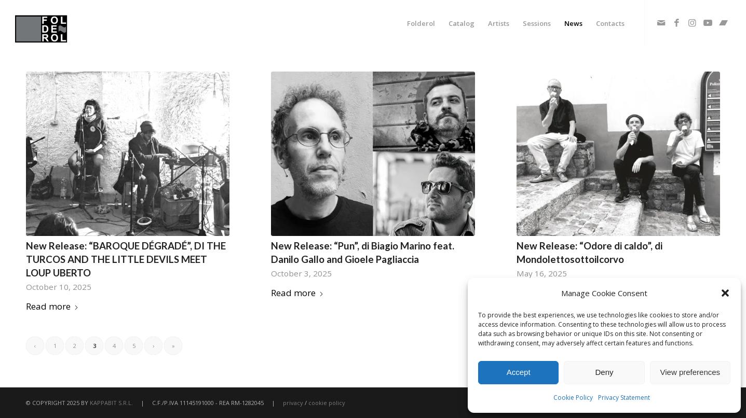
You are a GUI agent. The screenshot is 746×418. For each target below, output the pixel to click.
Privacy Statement (624, 397)
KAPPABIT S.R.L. (111, 403)
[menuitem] (421, 23)
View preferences (690, 372)
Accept (519, 372)
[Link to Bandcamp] (723, 23)
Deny (604, 372)
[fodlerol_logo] (66, 23)
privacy (293, 403)
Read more (52, 306)
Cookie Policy (573, 397)
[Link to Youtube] (707, 23)
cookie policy (326, 403)
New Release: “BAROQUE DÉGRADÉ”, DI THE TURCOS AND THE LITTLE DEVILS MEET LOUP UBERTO (126, 259)
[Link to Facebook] (676, 23)
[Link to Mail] (661, 23)
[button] (725, 293)
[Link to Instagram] (692, 23)
